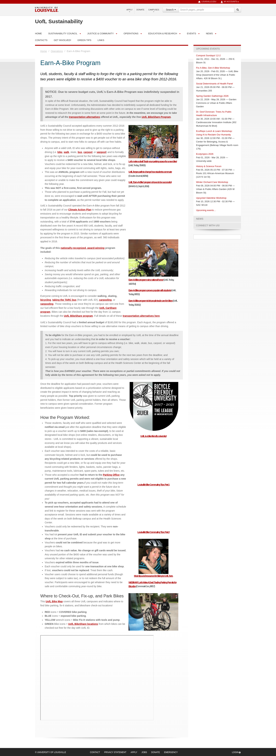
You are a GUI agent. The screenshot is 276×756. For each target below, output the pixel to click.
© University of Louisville (50, 752)
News (209, 33)
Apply (130, 10)
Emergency (171, 752)
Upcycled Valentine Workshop (211, 198)
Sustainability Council (62, 33)
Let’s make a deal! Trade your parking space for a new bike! (152, 161)
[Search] (237, 9)
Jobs (144, 752)
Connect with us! (208, 225)
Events (191, 33)
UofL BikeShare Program (156, 117)
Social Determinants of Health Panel (214, 83)
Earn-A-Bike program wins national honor (145, 279)
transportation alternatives (84, 117)
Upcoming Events (208, 48)
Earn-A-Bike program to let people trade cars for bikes (150, 300)
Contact (95, 752)
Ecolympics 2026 (204, 154)
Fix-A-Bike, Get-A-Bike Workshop (213, 67)
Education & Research (162, 33)
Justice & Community (100, 33)
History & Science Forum (208, 166)
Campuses (153, 10)
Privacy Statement (115, 752)
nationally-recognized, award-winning (83, 248)
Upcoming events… (206, 210)
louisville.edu (207, 2)
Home (43, 51)
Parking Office (111, 474)
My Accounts (230, 2)
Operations (131, 33)
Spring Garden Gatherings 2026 (212, 96)
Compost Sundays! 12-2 (208, 55)
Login (236, 752)
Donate (140, 10)
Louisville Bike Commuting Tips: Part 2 (153, 532)
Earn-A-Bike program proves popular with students (149, 290)
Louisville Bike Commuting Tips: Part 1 (153, 484)
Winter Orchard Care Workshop (212, 182)
